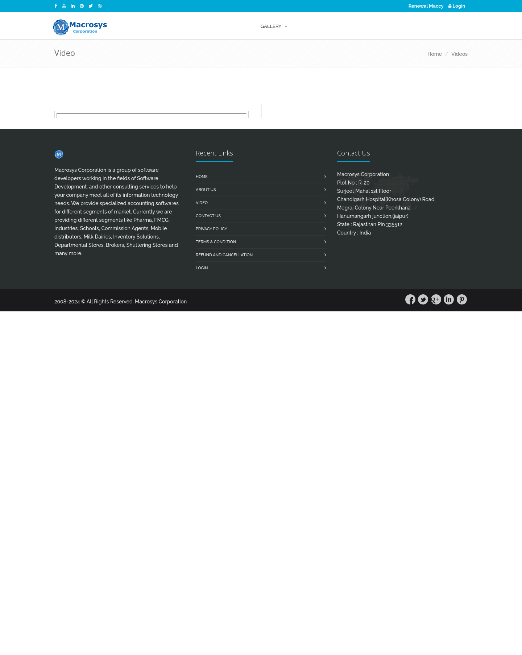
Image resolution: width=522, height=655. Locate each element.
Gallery (271, 26)
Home (434, 54)
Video (202, 202)
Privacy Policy (211, 229)
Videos (459, 54)
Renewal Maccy (426, 6)
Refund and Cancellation (224, 255)
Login (456, 6)
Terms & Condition (216, 242)
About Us (206, 189)
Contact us (208, 216)
